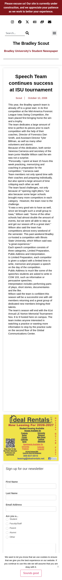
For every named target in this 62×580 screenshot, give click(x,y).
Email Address (14, 505)
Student (11, 519)
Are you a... (12, 516)
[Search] (27, 33)
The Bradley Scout (31, 43)
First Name (12, 482)
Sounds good (31, 573)
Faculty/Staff (14, 523)
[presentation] (31, 550)
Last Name (12, 493)
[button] (54, 33)
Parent (11, 528)
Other (10, 537)
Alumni (11, 532)
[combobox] (15, 33)
